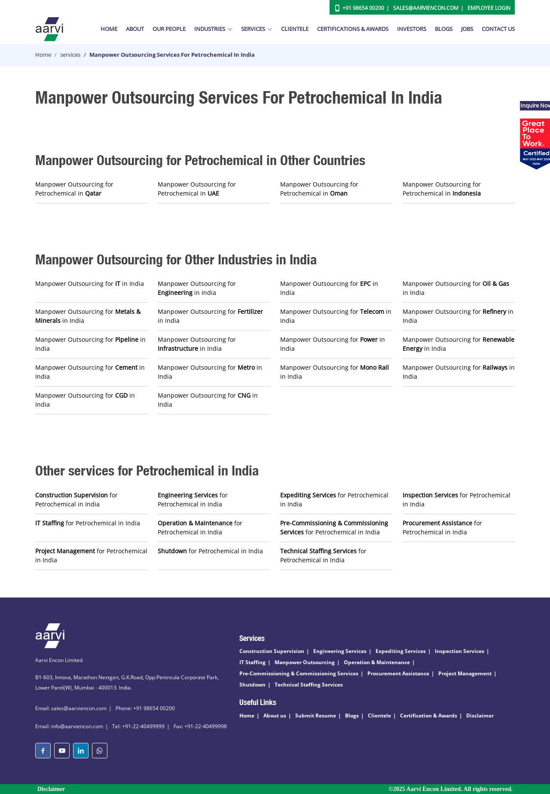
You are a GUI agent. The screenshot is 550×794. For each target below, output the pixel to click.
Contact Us (498, 29)
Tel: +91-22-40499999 (138, 726)
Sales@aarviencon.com (425, 8)
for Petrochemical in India (76, 499)
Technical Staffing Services (309, 684)
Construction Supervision (271, 651)
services (70, 54)
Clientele (295, 29)
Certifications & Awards (352, 29)
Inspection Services (459, 651)
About (135, 29)
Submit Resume (315, 715)
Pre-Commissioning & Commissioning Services (298, 673)
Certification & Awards (428, 715)
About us (274, 715)
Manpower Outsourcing (305, 662)
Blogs (443, 29)
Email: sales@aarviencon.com (71, 708)
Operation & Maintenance (377, 662)
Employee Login (489, 8)
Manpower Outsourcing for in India (89, 283)
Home (109, 29)
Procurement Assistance (398, 673)
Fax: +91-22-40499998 (200, 726)
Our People (169, 29)
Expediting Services (401, 651)
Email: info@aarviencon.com (69, 726)
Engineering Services (340, 651)
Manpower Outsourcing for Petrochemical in (74, 188)
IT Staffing (252, 662)
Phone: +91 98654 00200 (145, 708)
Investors (411, 29)
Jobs (467, 29)
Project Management (465, 673)
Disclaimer (480, 715)
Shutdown (252, 684)
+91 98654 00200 (363, 8)
